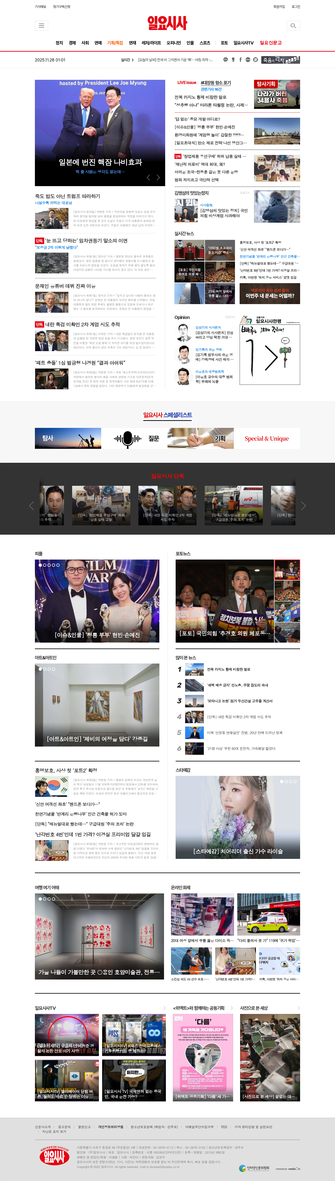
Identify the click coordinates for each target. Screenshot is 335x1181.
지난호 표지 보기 (54, 1131)
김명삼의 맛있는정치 (191, 193)
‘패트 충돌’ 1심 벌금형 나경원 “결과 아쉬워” (80, 362)
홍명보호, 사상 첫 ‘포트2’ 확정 (260, 242)
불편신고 (84, 1126)
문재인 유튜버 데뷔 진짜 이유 (65, 285)
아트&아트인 (45, 658)
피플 (38, 554)
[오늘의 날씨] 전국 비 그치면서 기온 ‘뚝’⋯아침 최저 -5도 (176, 60)
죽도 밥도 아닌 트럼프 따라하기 (67, 196)
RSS (224, 1126)
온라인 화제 (180, 887)
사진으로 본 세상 (254, 1008)
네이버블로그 (248, 59)
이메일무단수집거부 (199, 1126)
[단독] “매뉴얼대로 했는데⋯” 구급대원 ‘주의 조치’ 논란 (270, 263)
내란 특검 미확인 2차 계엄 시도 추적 (77, 324)
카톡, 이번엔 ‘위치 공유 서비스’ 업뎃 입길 (268, 277)
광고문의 (64, 1126)
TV (45, 1008)
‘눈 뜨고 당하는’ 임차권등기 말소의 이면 (81, 240)
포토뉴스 (183, 554)
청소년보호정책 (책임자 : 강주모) (154, 1126)
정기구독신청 (61, 7)
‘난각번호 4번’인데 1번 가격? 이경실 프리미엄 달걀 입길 (270, 270)
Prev (148, 177)
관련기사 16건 (211, 89)
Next (158, 177)
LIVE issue (187, 82)
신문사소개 (43, 1126)
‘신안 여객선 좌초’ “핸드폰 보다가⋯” (265, 249)
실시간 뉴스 (184, 233)
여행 (47, 887)
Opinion (182, 317)
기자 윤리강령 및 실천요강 (253, 1126)
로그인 (296, 7)
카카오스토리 (233, 59)
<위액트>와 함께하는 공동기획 (198, 1008)
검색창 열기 (293, 25)
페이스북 (240, 59)
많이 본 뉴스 (186, 658)
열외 (255, 59)
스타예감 (183, 770)
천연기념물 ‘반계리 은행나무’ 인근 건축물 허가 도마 (270, 256)
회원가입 (279, 7)
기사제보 (40, 7)
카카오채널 (225, 59)
